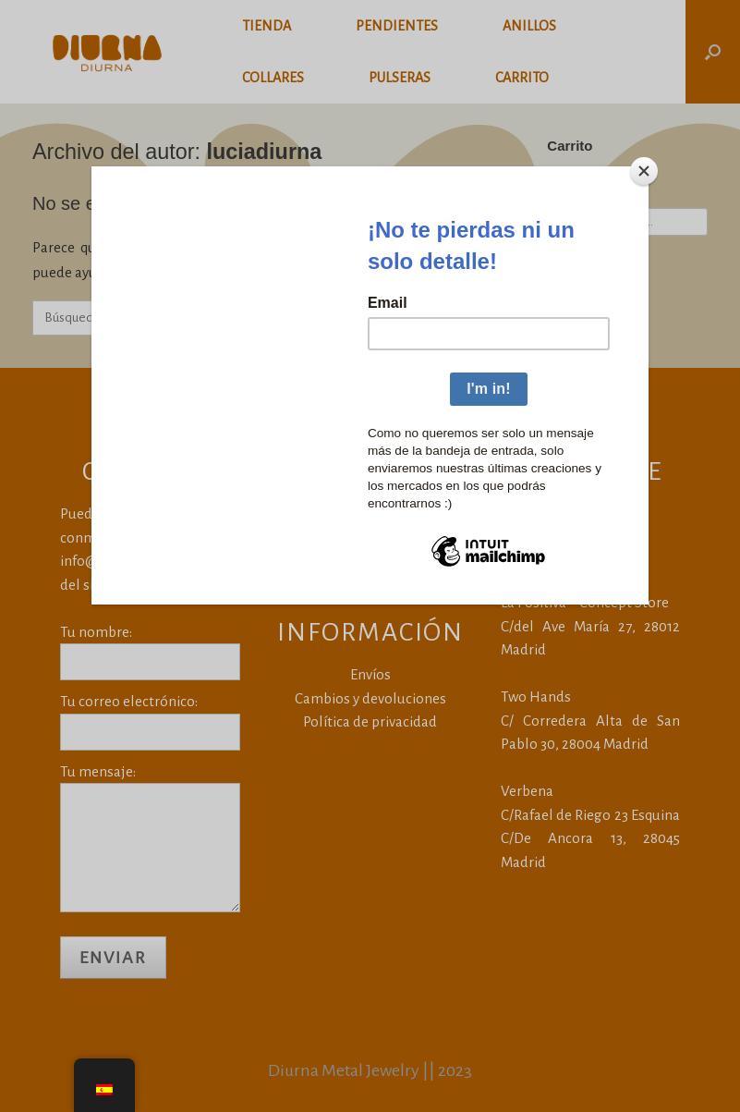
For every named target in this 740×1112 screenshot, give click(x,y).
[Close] (644, 171)
